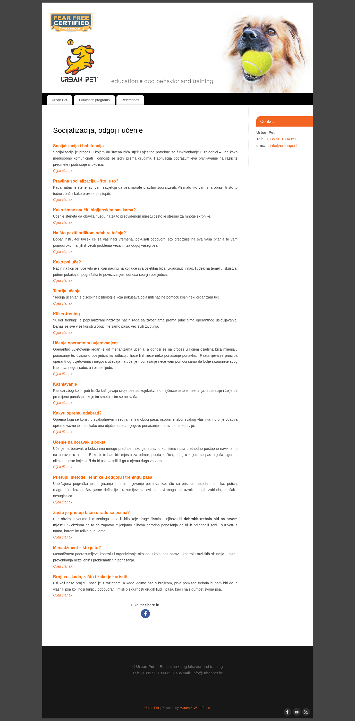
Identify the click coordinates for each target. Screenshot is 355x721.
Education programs (94, 100)
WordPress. (202, 708)
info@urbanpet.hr (285, 145)
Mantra (185, 708)
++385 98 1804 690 (281, 139)
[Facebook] (145, 613)
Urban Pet (59, 100)
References (130, 100)
